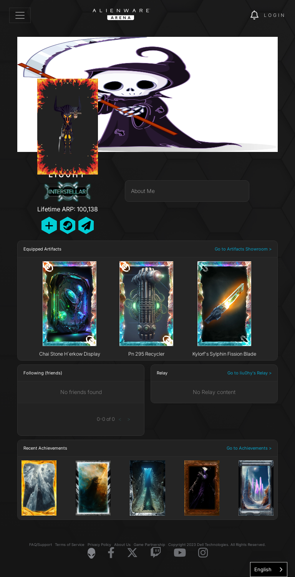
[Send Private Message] (86, 225)
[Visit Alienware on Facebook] (111, 553)
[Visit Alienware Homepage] (91, 553)
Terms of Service (70, 544)
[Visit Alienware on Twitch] (155, 553)
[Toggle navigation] (20, 15)
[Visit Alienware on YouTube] (179, 553)
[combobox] (268, 569)
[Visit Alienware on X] (132, 553)
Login (275, 15)
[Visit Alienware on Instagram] (203, 553)
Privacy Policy (99, 544)
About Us (122, 544)
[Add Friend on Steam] (67, 225)
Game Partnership (149, 544)
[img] (231, 15)
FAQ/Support (40, 544)
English (263, 569)
